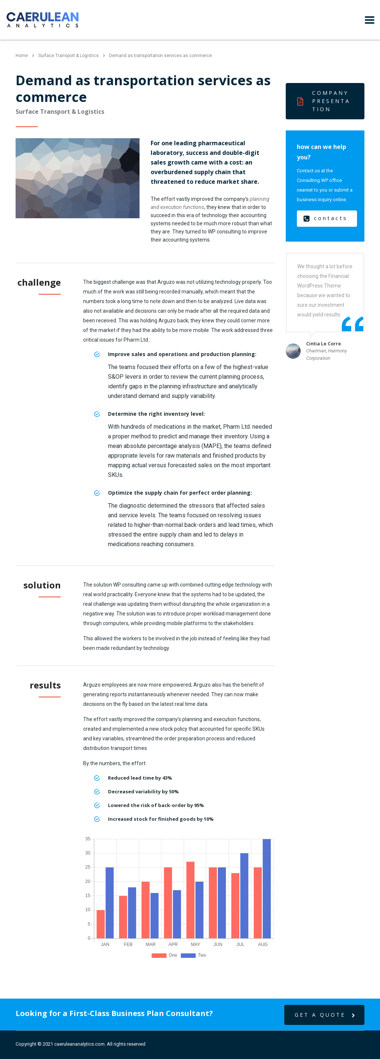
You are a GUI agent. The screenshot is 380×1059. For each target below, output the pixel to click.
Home (22, 55)
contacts (326, 218)
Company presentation (323, 101)
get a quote (326, 1015)
